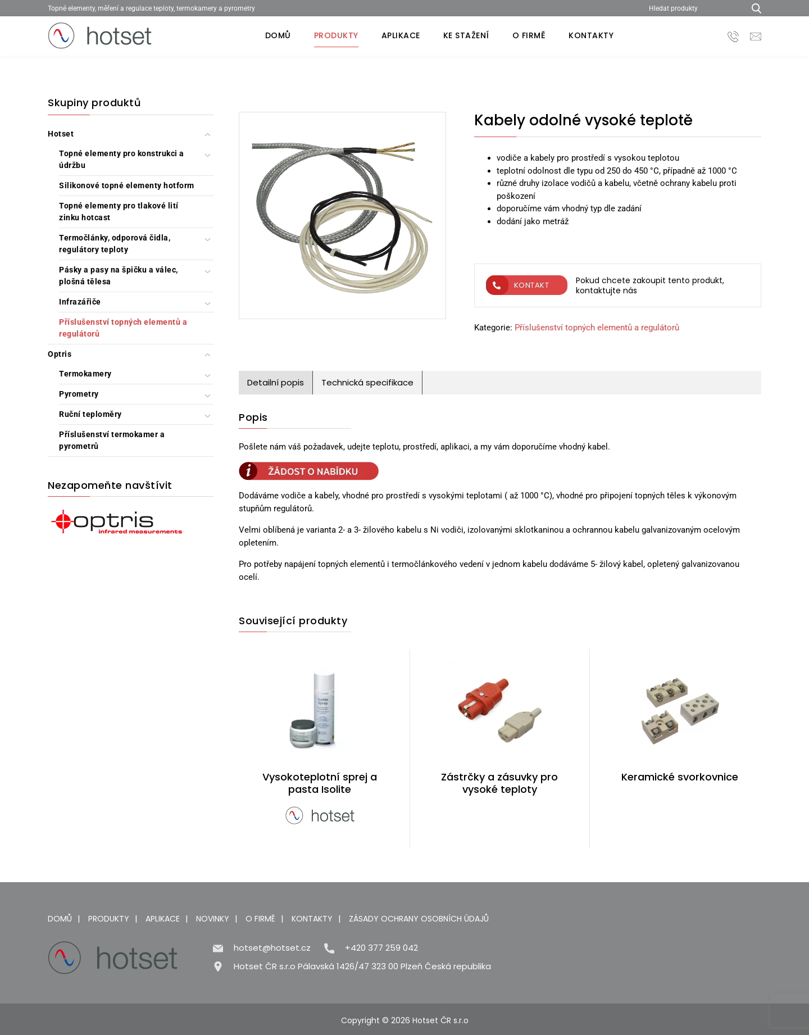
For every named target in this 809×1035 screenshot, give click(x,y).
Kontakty (591, 35)
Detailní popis (275, 382)
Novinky (212, 918)
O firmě (529, 35)
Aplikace (400, 35)
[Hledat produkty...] (752, 8)
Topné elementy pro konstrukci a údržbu (121, 159)
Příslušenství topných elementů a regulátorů (123, 327)
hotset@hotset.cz (272, 948)
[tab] (276, 383)
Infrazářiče (80, 301)
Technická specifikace (367, 382)
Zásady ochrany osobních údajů (419, 918)
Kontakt (517, 285)
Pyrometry (79, 393)
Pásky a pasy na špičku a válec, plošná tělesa (118, 275)
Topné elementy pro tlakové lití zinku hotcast (119, 211)
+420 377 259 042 (381, 948)
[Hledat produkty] (693, 8)
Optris (59, 353)
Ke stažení (466, 35)
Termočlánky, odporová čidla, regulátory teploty (114, 243)
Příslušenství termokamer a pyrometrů (112, 440)
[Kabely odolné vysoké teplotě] (342, 217)
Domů (278, 35)
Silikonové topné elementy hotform (126, 185)
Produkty (336, 35)
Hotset (61, 133)
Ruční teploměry (90, 414)
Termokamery (85, 373)
